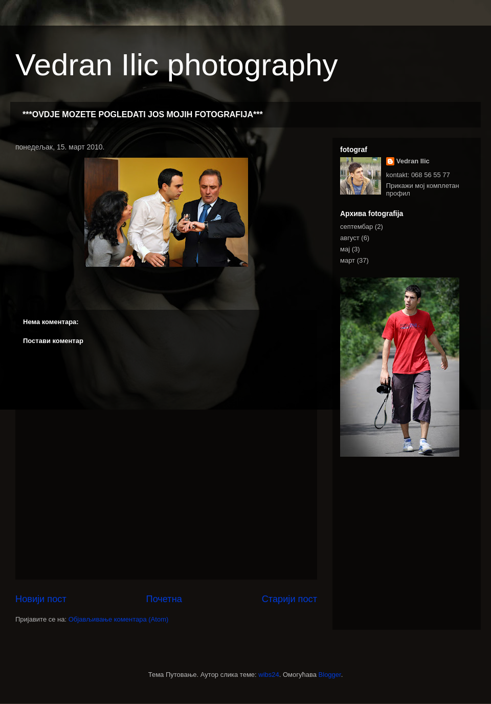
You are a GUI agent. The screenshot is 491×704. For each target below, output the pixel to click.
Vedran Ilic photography (176, 65)
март (347, 260)
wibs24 (268, 674)
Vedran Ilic (413, 161)
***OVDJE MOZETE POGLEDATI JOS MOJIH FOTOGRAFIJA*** (143, 114)
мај (345, 249)
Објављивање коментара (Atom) (119, 619)
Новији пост (40, 599)
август (350, 238)
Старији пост (289, 599)
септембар (356, 226)
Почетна (164, 599)
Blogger (330, 674)
